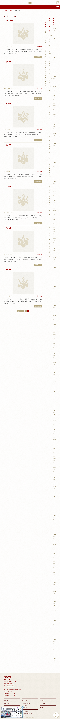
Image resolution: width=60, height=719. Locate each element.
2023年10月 (54, 213)
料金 (25, 715)
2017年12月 (54, 585)
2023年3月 (54, 241)
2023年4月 (54, 232)
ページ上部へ (56, 715)
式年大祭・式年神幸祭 (46, 69)
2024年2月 (54, 194)
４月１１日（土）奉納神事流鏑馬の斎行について (50, 197)
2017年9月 (54, 614)
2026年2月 (54, 51)
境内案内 (42, 700)
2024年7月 (54, 175)
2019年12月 (54, 404)
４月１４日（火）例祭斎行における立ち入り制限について (50, 151)
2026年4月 (54, 32)
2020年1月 (54, 394)
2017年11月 (54, 594)
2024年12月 (54, 146)
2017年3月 (54, 661)
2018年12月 (54, 490)
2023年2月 (54, 251)
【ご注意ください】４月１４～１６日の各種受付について (50, 102)
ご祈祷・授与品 (26, 703)
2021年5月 (54, 318)
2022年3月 (54, 299)
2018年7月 (54, 528)
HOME (6, 700)
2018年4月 (54, 547)
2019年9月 (54, 423)
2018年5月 (54, 537)
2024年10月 (54, 156)
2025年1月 (54, 136)
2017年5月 (54, 642)
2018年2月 (54, 566)
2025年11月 (54, 79)
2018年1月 (54, 575)
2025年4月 (54, 117)
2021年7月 (54, 308)
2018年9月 (54, 518)
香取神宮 (30, 3)
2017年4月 (54, 652)
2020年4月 (54, 365)
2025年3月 (54, 127)
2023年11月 (54, 203)
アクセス (42, 703)
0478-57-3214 (10, 686)
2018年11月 (54, 499)
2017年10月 (54, 604)
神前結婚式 (25, 711)
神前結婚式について (29, 713)
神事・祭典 (46, 84)
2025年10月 (54, 89)
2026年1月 (54, 60)
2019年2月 (54, 470)
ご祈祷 (25, 705)
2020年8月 (54, 346)
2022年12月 (54, 261)
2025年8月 (54, 98)
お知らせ (45, 34)
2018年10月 (54, 509)
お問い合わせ (58, 2)
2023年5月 (54, 222)
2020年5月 (54, 356)
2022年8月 (54, 280)
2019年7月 (54, 442)
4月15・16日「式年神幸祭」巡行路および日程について (50, 241)
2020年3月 (54, 375)
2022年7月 (54, 289)
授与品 (25, 707)
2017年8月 (54, 623)
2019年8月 (54, 432)
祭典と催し (25, 700)
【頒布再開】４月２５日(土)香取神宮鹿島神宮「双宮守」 (50, 55)
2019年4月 (54, 461)
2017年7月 (54, 633)
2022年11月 (54, 270)
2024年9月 (54, 165)
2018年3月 (54, 556)
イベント (45, 43)
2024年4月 (54, 184)
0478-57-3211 (10, 683)
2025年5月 (54, 108)
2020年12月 (54, 337)
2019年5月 (54, 451)
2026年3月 (54, 41)
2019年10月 (54, 413)
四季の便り (45, 54)
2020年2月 (54, 385)
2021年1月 (54, 327)
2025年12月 (54, 70)
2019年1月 (54, 480)
